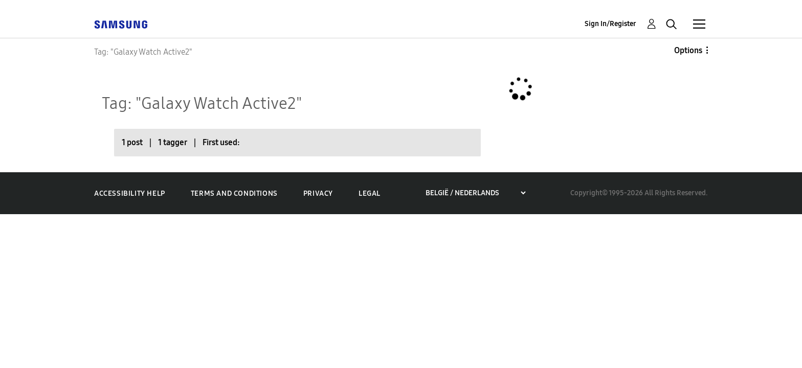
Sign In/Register (610, 23)
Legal (370, 193)
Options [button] (688, 50)
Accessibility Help (129, 193)
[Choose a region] (475, 193)
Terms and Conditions (234, 193)
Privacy (318, 193)
